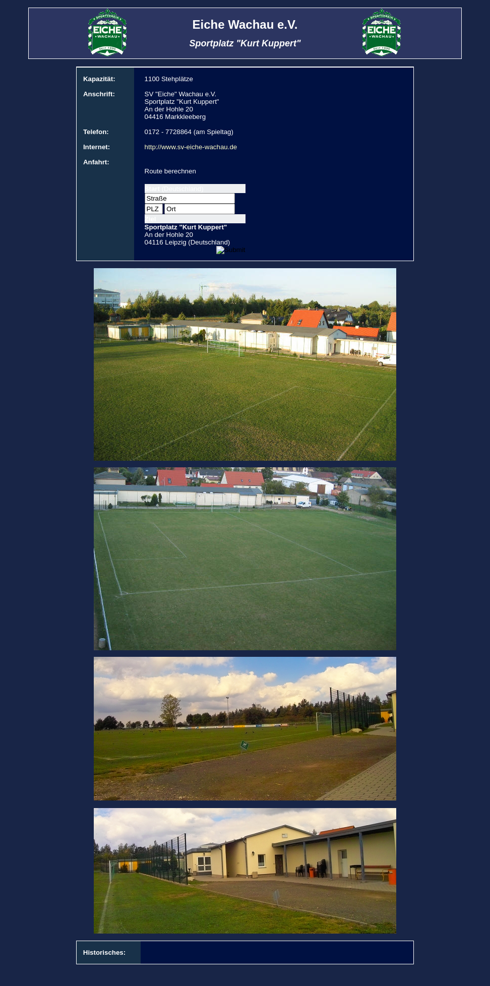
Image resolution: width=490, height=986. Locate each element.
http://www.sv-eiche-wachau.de (191, 147)
